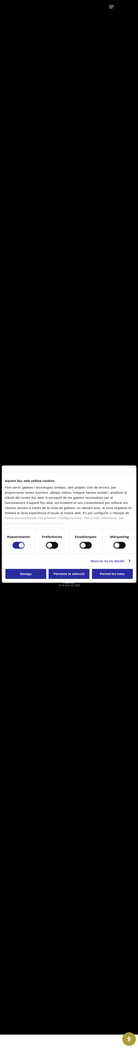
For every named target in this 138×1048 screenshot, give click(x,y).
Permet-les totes (112, 574)
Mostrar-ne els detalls (107, 561)
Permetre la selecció (69, 574)
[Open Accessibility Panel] (129, 1039)
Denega (25, 574)
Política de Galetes (49, 523)
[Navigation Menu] (111, 7)
